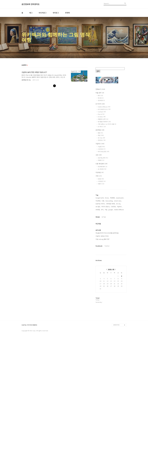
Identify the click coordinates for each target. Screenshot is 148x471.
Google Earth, (100, 264)
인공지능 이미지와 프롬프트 (29, 457)
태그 (30, 13)
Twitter (107, 312)
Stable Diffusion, (119, 276)
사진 (99, 155)
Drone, (107, 264)
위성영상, (112, 264)
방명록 (67, 13)
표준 (100, 133)
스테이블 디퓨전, (110, 270)
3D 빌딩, (98, 273)
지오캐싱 (100, 172)
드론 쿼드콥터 (101, 164)
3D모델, (98, 276)
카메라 (101, 160)
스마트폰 (101, 181)
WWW (101, 179)
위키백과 (101, 100)
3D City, (118, 270)
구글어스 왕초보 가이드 (102, 302)
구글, (106, 276)
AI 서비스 (102, 127)
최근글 (98, 283)
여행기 (101, 184)
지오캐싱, (98, 267)
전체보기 (100, 89)
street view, (118, 267)
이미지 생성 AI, (105, 273)
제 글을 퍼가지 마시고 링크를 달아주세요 (107, 299)
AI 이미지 (100, 104)
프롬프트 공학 (103, 119)
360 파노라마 (103, 158)
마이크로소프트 (103, 151)
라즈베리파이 (102, 167)
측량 (101, 135)
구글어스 (100, 144)
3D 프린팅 (102, 169)
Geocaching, (109, 267)
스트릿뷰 (101, 149)
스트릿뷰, (113, 273)
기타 (99, 176)
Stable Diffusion (104, 107)
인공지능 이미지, (100, 270)
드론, (103, 267)
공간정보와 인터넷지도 (31, 4)
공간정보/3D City (26, 80)
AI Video (102, 117)
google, (110, 276)
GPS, (102, 276)
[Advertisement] (111, 225)
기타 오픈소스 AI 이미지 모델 (107, 124)
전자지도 (101, 140)
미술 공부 (100, 93)
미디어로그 (42, 13)
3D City (101, 138)
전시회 (100, 98)
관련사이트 (116, 457)
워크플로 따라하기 (104, 122)
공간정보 (100, 130)
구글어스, (119, 273)
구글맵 (101, 147)
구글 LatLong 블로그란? (102, 305)
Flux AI (101, 114)
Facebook (99, 312)
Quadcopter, (120, 264)
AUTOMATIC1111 (104, 109)
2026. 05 (111, 335)
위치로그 (56, 13)
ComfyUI (102, 112)
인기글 (104, 283)
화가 (100, 96)
